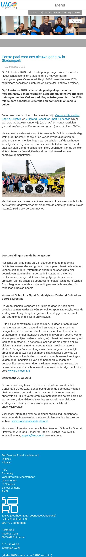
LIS (40, 12)
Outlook (47, 12)
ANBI (5, 491)
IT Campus (8, 484)
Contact (34, 12)
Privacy (6, 462)
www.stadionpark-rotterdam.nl (30, 421)
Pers (4, 469)
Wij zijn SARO (74, 12)
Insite (64, 12)
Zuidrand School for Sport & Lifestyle (48, 118)
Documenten (9, 480)
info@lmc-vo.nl (11, 547)
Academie (56, 12)
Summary (7, 473)
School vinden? (11, 487)
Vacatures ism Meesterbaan (18, 476)
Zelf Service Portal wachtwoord (20, 455)
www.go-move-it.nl (19, 370)
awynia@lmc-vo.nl (33, 435)
